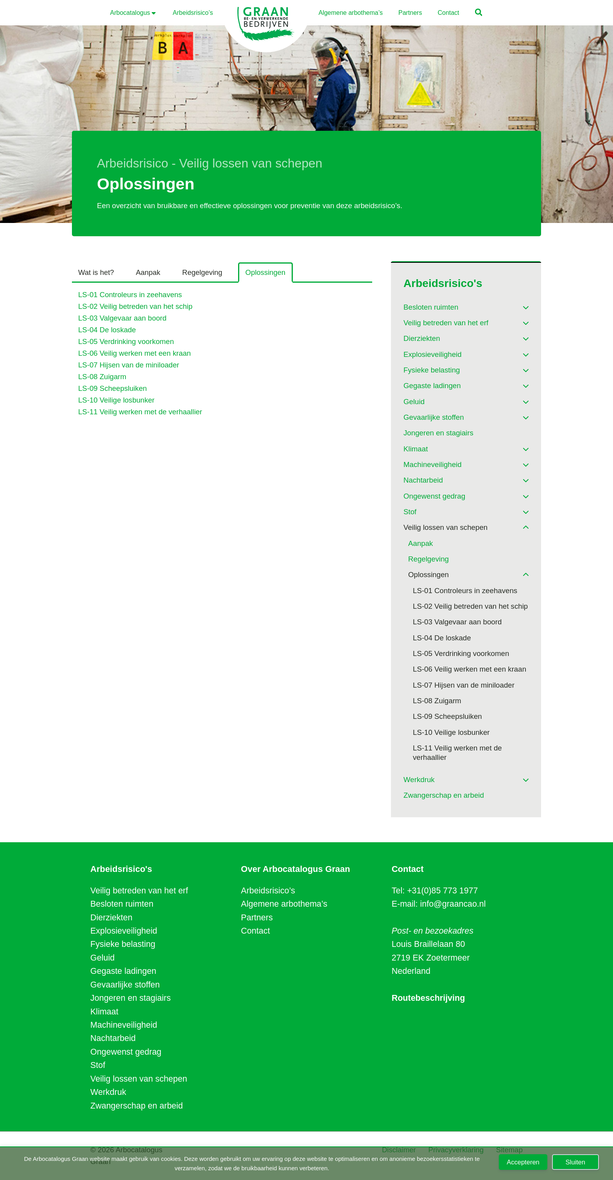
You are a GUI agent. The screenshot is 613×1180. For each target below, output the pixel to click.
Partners (256, 917)
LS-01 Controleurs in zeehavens (130, 295)
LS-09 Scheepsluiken (112, 388)
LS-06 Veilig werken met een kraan (135, 353)
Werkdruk (108, 1092)
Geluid (102, 958)
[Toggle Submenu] (515, 304)
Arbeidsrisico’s (268, 890)
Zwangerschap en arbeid (136, 1105)
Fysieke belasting (122, 944)
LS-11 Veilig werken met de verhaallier (140, 412)
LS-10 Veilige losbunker (116, 400)
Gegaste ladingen (123, 971)
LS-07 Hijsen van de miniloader (129, 365)
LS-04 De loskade (107, 330)
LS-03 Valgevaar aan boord (122, 318)
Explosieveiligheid (123, 931)
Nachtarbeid (113, 1038)
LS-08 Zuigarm (102, 377)
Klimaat (104, 1011)
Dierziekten (111, 917)
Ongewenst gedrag (125, 1052)
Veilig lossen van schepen (138, 1079)
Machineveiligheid (123, 1025)
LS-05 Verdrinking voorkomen (126, 341)
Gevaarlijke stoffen (125, 984)
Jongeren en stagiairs (130, 998)
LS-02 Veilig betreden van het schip (135, 307)
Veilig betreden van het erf (139, 890)
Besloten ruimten (121, 904)
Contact (255, 931)
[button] (479, 13)
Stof (97, 1065)
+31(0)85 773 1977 (442, 890)
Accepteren (523, 1162)
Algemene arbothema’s (284, 904)
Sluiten (575, 1162)
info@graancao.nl (453, 904)
